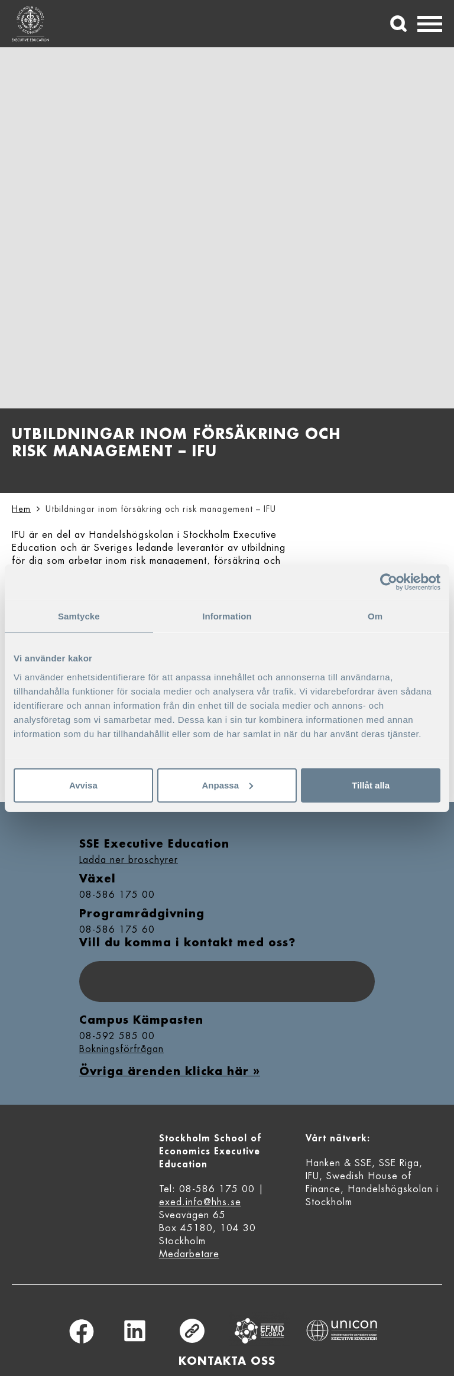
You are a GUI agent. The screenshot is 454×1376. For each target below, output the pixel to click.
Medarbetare (189, 1254)
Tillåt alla (371, 785)
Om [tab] (375, 616)
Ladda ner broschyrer (128, 860)
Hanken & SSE (339, 1163)
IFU (312, 1176)
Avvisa (83, 785)
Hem (21, 509)
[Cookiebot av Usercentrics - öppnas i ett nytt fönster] (388, 582)
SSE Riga (399, 1163)
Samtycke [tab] (79, 616)
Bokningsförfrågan (121, 1049)
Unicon (342, 1330)
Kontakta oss (227, 1361)
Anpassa (227, 785)
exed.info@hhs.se (200, 1202)
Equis (259, 1330)
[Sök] (398, 23)
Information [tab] (227, 616)
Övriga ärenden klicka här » (169, 1071)
